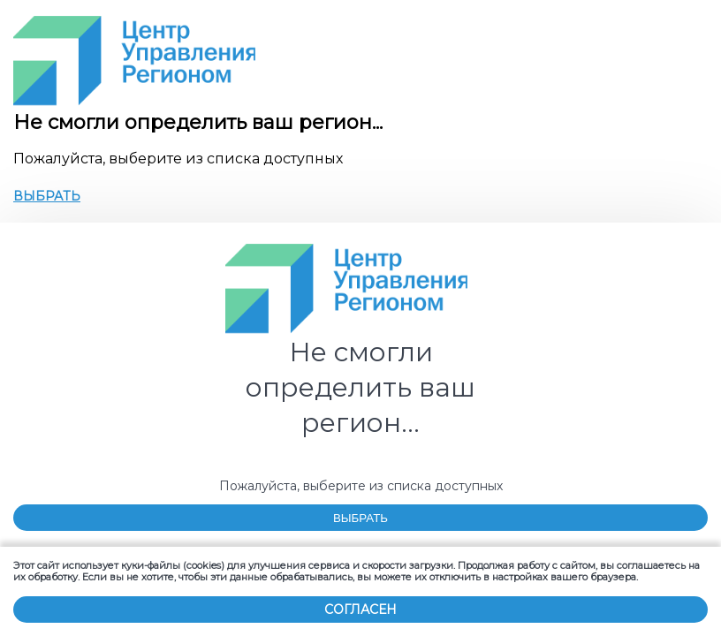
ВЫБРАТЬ (46, 196)
